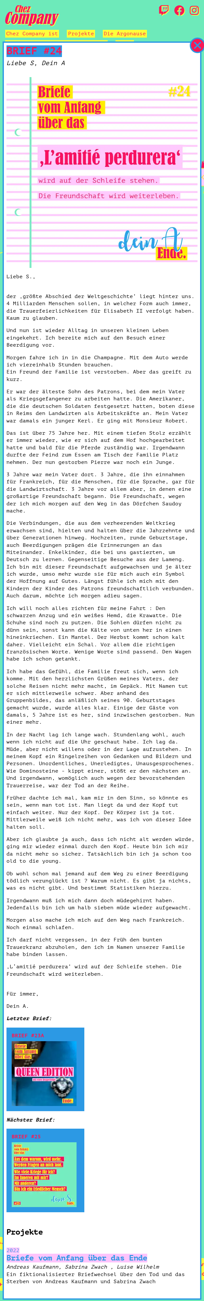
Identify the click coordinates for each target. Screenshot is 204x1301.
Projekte (81, 34)
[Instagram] (194, 11)
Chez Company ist (32, 34)
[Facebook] (179, 11)
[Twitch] (164, 11)
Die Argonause (125, 34)
